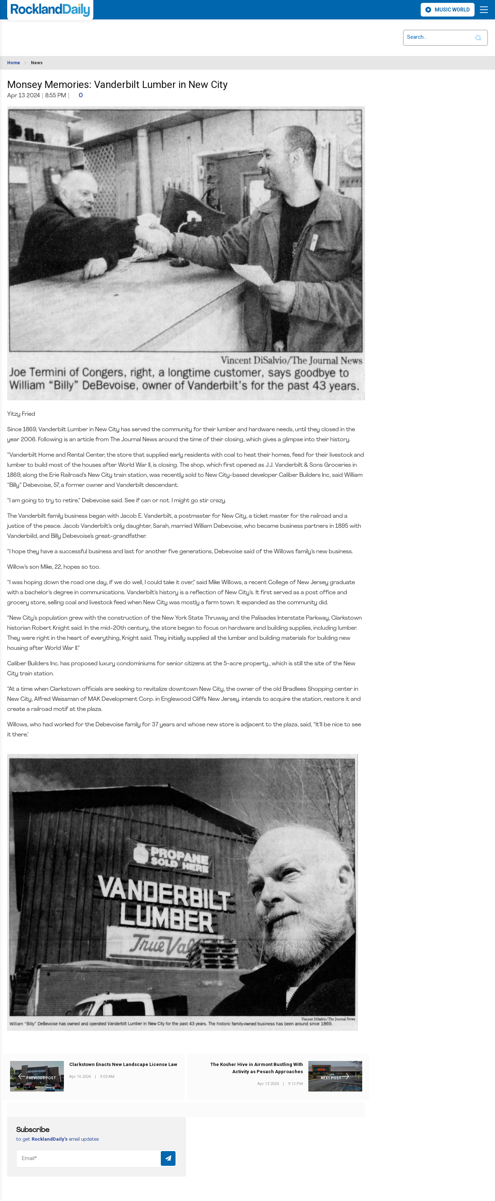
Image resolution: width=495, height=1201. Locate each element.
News (37, 62)
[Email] (96, 1159)
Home (13, 62)
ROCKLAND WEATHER (71, 33)
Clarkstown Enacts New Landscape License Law (123, 1064)
